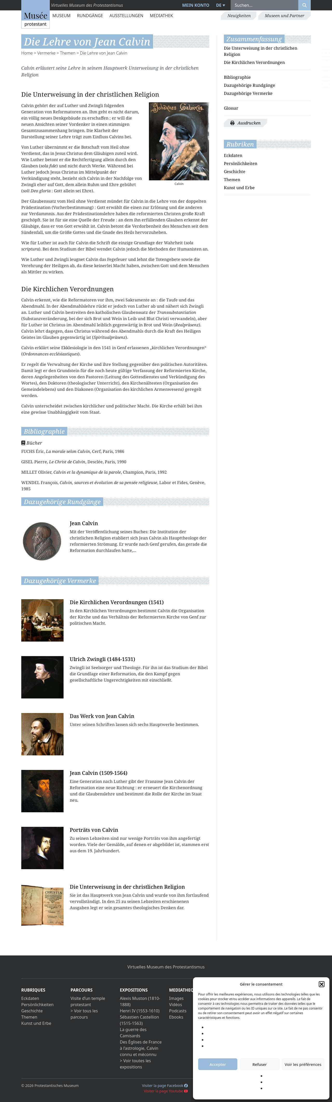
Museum (61, 15)
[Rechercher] (304, 5)
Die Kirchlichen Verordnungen (254, 62)
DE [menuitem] (219, 5)
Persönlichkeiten (240, 163)
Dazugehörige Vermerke (248, 93)
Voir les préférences (303, 1064)
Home (27, 53)
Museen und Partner (284, 15)
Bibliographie (237, 77)
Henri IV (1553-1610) (140, 1011)
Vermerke (46, 53)
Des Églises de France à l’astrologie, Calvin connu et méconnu (141, 1048)
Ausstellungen (126, 15)
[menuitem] (219, 5)
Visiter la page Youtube (166, 1090)
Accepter (218, 1064)
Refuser (259, 1064)
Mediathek (161, 15)
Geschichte (234, 171)
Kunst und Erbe (239, 187)
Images (176, 998)
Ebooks (176, 1017)
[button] (321, 984)
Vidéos (175, 1004)
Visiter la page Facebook (165, 1085)
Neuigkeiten (239, 15)
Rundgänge (90, 15)
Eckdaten (233, 155)
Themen (67, 53)
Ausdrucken (245, 123)
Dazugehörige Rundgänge (249, 85)
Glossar (231, 108)
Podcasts (177, 1011)
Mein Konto (195, 5)
